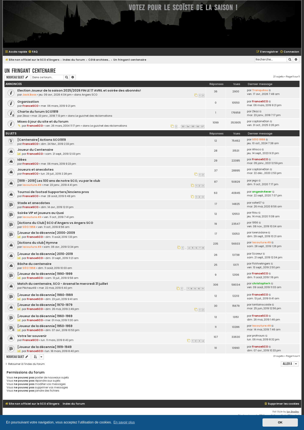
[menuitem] (32, 52)
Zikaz (25, 116)
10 (199, 289)
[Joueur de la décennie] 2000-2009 (46, 233)
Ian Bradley (293, 411)
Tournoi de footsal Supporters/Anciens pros (53, 192)
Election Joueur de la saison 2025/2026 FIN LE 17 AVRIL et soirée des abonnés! (79, 90)
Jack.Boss (29, 94)
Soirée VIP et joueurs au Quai (40, 213)
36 (197, 126)
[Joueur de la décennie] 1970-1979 (44, 305)
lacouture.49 (31, 185)
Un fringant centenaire (30, 70)
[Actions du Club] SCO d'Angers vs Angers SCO (55, 223)
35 (193, 126)
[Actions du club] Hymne (37, 243)
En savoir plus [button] (124, 422)
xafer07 (257, 202)
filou (255, 212)
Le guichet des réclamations (93, 116)
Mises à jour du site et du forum (42, 121)
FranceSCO (30, 106)
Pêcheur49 (29, 288)
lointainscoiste (261, 304)
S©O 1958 (258, 139)
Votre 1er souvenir (32, 336)
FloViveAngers (261, 263)
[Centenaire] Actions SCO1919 (41, 140)
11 (203, 289)
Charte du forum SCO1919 (37, 112)
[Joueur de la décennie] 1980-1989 (45, 295)
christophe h (261, 283)
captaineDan (260, 121)
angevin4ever (262, 191)
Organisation (28, 102)
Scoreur (257, 253)
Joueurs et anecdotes (35, 169)
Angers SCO (89, 94)
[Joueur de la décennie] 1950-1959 (44, 326)
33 (183, 126)
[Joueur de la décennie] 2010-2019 (45, 254)
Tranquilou (260, 90)
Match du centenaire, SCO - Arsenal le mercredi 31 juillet (62, 284)
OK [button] (280, 422)
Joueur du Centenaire (35, 150)
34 (188, 126)
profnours (258, 335)
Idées (21, 159)
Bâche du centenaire (34, 264)
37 (202, 126)
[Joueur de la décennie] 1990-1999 (44, 274)
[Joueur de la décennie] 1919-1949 (44, 347)
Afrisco (256, 149)
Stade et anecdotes (33, 203)
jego (255, 180)
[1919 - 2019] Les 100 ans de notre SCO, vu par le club (58, 181)
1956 (255, 222)
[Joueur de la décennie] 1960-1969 (44, 316)
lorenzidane (259, 232)
